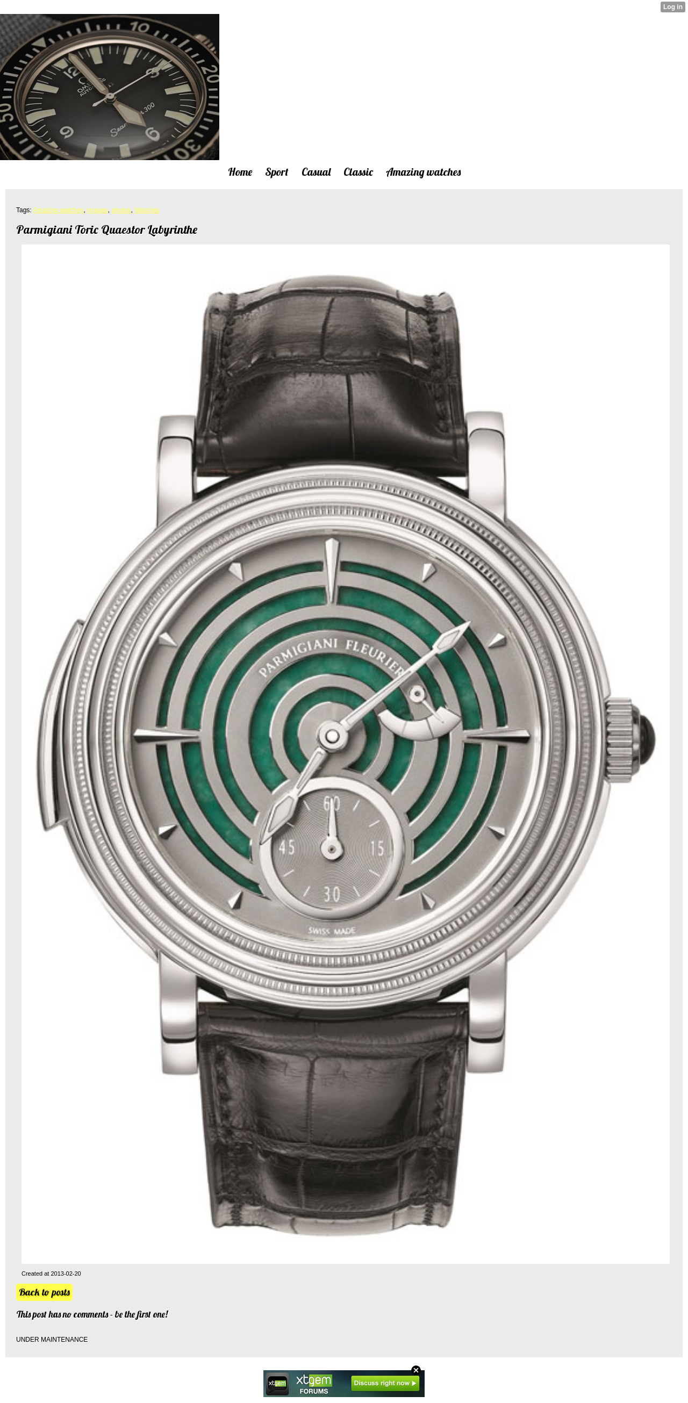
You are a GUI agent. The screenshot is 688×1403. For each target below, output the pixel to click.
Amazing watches (58, 210)
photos (121, 210)
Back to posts (44, 1292)
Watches (146, 210)
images (97, 210)
